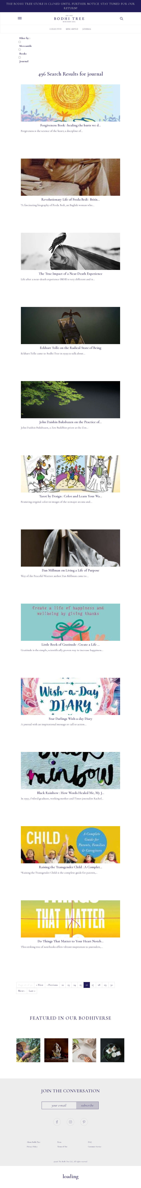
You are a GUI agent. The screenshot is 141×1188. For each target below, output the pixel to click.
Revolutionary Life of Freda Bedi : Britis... (70, 199)
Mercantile (72, 29)
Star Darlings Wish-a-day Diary (70, 719)
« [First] (39, 985)
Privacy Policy (32, 1155)
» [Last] (32, 990)
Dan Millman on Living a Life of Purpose (70, 570)
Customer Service (94, 1155)
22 (63, 985)
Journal (87, 29)
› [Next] (21, 990)
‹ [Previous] (52, 985)
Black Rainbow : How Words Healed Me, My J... (70, 793)
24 (75, 985)
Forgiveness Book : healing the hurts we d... (70, 125)
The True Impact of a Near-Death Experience (71, 274)
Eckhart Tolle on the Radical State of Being (70, 348)
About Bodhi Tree (33, 1150)
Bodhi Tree (69, 18)
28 (99, 985)
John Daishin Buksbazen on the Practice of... (70, 422)
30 (111, 985)
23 (68, 985)
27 (93, 985)
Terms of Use (62, 1155)
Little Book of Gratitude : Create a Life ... (70, 644)
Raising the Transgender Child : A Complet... (70, 867)
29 (105, 985)
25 (81, 985)
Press (59, 1150)
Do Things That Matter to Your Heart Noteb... (70, 941)
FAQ (90, 1150)
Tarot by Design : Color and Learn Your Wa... (70, 496)
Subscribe (87, 1114)
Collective (56, 29)
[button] (121, 18)
